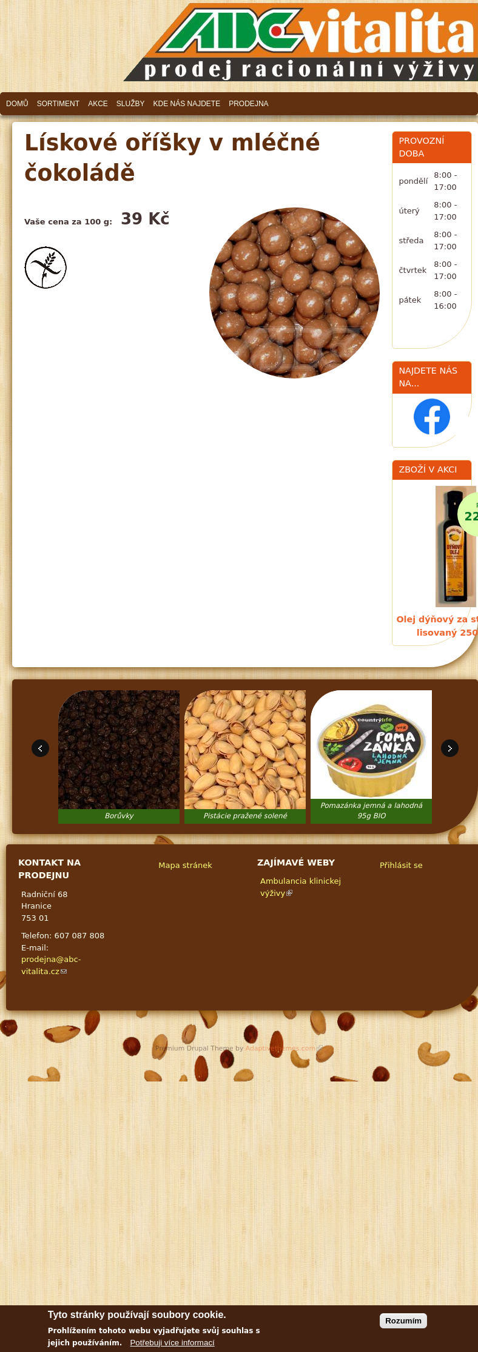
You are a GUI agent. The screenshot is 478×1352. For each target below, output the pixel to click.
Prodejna (248, 103)
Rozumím (403, 1325)
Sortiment (58, 103)
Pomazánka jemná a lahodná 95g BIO (371, 811)
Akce (98, 103)
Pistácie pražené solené (245, 816)
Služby (130, 103)
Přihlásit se (401, 865)
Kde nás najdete (187, 103)
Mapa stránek (185, 865)
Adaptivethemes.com (284, 1048)
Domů (17, 103)
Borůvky (118, 816)
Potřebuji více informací (172, 1346)
